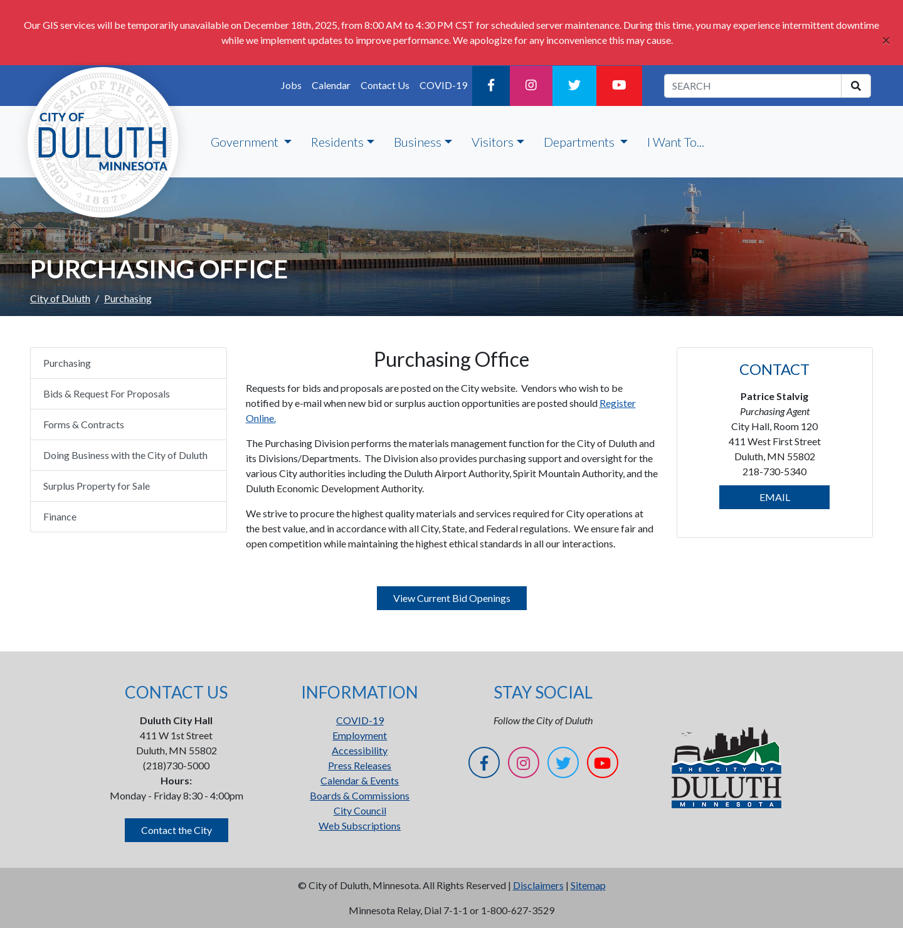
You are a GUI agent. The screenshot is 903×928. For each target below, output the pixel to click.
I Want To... (675, 141)
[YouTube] (619, 86)
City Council (360, 810)
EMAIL (774, 497)
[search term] (753, 86)
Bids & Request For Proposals (106, 393)
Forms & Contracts (83, 424)
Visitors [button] (493, 141)
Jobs (291, 85)
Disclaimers (538, 885)
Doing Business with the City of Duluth (125, 455)
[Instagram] (531, 86)
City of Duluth (60, 298)
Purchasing (67, 363)
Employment (359, 735)
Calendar (331, 85)
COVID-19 (443, 85)
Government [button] (246, 141)
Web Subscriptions (360, 825)
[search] (856, 86)
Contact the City (176, 830)
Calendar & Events (359, 780)
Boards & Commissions (359, 795)
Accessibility (360, 750)
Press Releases (359, 765)
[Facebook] (491, 86)
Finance (60, 516)
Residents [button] (337, 141)
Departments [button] (580, 141)
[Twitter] (574, 86)
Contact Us (385, 85)
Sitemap (588, 885)
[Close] (886, 40)
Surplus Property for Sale (96, 486)
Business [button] (417, 141)
